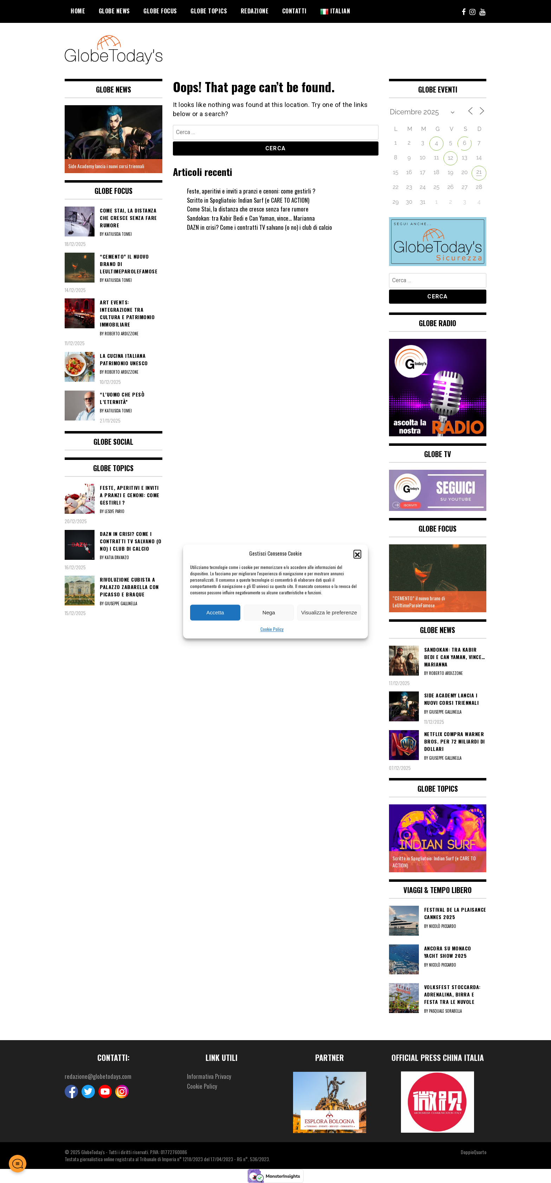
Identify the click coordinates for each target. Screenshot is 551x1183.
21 (478, 172)
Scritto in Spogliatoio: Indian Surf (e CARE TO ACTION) (251, 199)
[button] (357, 553)
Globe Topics (208, 11)
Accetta (215, 612)
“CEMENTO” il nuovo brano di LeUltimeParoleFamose (419, 601)
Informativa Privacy (210, 1076)
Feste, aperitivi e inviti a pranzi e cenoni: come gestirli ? (253, 190)
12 (450, 157)
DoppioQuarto (473, 1152)
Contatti (294, 11)
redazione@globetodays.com (99, 1076)
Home (78, 11)
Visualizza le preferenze (329, 612)
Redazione (255, 11)
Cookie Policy (272, 629)
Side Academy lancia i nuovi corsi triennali (106, 166)
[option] (113, 139)
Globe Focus (160, 11)
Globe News (114, 11)
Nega (268, 612)
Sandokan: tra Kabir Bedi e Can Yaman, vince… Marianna (252, 217)
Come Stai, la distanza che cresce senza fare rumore (249, 208)
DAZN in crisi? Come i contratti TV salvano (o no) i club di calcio (262, 227)
